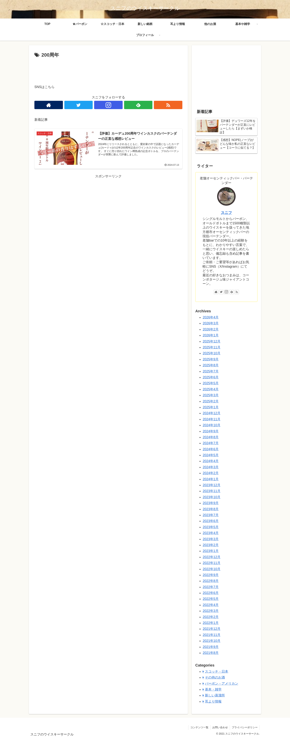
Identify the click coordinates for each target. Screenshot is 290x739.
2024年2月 (211, 473)
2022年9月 (211, 575)
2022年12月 (211, 557)
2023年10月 (211, 497)
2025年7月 (211, 371)
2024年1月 (211, 479)
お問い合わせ (220, 727)
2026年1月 (211, 335)
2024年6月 (211, 449)
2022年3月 (211, 611)
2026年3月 (211, 323)
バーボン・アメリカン (221, 683)
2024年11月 (211, 419)
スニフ (226, 213)
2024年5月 (211, 455)
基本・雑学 (213, 689)
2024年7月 (211, 443)
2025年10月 (211, 353)
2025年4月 (211, 389)
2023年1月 (211, 551)
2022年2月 (211, 617)
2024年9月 (211, 431)
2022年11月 (211, 563)
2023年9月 (211, 503)
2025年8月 (211, 365)
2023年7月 (211, 515)
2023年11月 (211, 491)
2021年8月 (211, 653)
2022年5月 (211, 599)
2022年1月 (211, 623)
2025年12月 (211, 341)
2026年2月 (211, 329)
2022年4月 (211, 605)
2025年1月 (211, 407)
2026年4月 (211, 317)
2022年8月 (211, 581)
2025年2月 (211, 401)
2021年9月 (211, 647)
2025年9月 (211, 359)
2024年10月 (211, 425)
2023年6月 (211, 521)
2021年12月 (211, 629)
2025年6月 (211, 377)
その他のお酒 (215, 677)
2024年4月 (211, 461)
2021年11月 (211, 635)
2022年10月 (211, 569)
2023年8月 (211, 509)
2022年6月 (211, 593)
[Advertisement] (108, 69)
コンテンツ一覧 (199, 727)
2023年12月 (211, 485)
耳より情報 (213, 701)
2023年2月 (211, 545)
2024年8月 (211, 437)
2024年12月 (211, 413)
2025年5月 (211, 383)
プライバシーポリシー (245, 727)
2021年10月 (211, 641)
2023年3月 (211, 539)
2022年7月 (211, 587)
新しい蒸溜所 (215, 695)
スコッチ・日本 (216, 671)
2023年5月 (211, 527)
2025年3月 (211, 395)
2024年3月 (211, 467)
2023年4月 (211, 533)
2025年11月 (211, 347)
